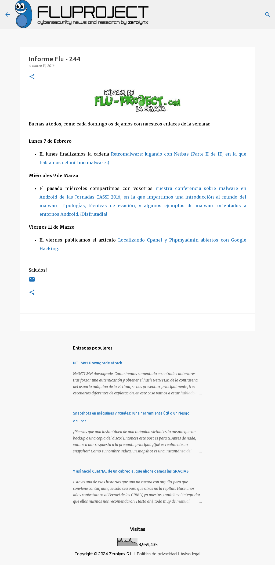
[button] (32, 77)
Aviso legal (190, 553)
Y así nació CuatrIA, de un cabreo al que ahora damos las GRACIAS (131, 471)
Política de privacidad (157, 553)
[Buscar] (267, 14)
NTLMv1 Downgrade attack (97, 363)
